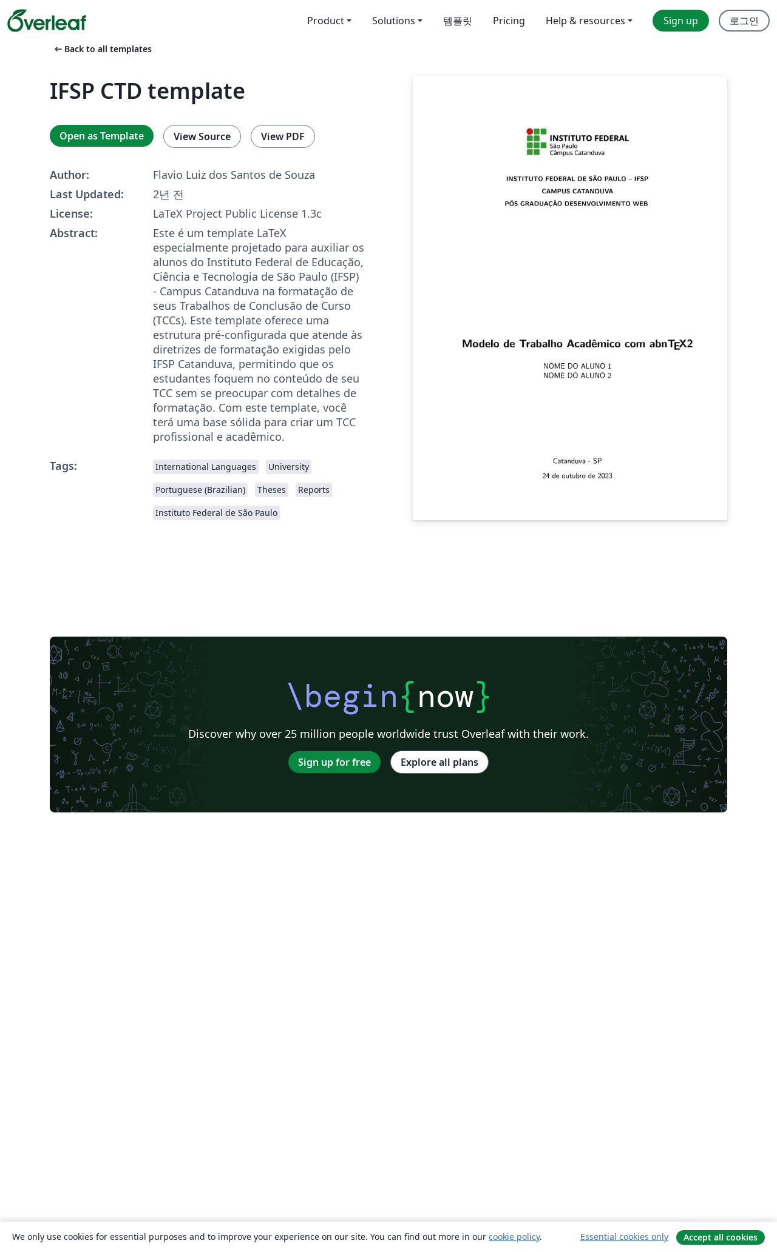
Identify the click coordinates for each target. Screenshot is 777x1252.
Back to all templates (102, 49)
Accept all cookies (721, 1237)
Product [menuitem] (325, 20)
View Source (202, 136)
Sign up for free (334, 762)
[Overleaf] (46, 20)
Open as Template (101, 135)
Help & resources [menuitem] (585, 20)
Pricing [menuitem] (509, 20)
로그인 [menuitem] (744, 20)
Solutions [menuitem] (393, 20)
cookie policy (514, 1236)
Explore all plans (439, 762)
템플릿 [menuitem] (457, 20)
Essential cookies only (624, 1236)
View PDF (283, 136)
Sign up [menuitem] (680, 20)
